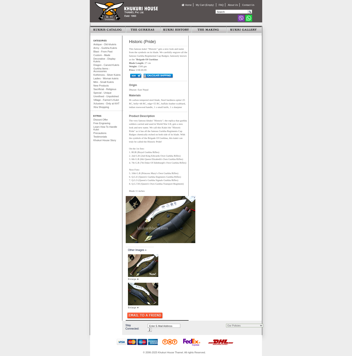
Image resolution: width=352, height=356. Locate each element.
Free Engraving (101, 123)
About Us (233, 5)
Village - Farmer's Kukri (106, 100)
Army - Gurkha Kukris (105, 48)
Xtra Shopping (101, 107)
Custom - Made (101, 55)
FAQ (221, 5)
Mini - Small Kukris (103, 82)
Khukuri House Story (104, 140)
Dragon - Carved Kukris (106, 65)
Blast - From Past (102, 51)
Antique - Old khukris (104, 44)
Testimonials (100, 136)
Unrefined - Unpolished (106, 96)
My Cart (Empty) (205, 5)
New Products (101, 85)
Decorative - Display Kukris (104, 60)
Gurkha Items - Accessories (101, 70)
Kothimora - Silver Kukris (107, 74)
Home (186, 5)
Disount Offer (100, 119)
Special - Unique (102, 92)
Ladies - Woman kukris (106, 78)
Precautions (99, 133)
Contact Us (248, 5)
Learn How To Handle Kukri (105, 128)
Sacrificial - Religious (104, 89)
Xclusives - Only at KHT (106, 103)
